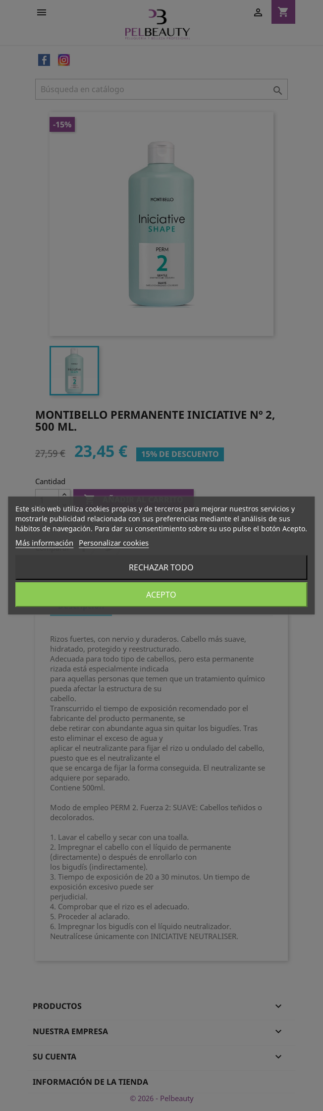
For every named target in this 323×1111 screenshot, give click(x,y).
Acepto (161, 594)
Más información (44, 543)
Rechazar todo (161, 567)
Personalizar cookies (114, 543)
